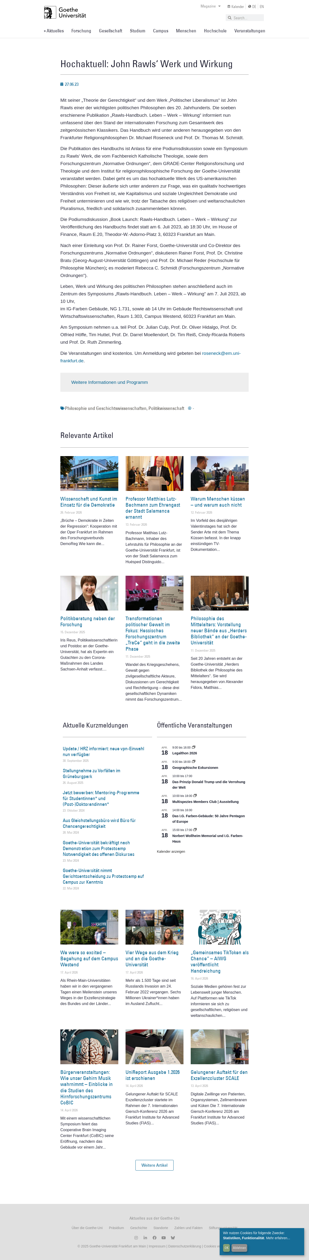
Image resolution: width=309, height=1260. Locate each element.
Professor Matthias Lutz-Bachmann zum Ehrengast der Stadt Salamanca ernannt (153, 507)
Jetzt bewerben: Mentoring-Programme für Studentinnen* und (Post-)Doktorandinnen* (101, 798)
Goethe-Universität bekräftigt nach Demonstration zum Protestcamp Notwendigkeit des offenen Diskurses (98, 848)
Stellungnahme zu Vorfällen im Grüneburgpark (91, 773)
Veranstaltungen (249, 31)
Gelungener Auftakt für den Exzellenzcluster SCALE (219, 1075)
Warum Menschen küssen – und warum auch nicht (218, 501)
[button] (154, 1165)
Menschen (186, 31)
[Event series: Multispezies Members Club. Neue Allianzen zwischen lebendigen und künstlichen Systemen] (195, 796)
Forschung (81, 31)
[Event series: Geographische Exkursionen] (193, 762)
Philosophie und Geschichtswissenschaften (106, 408)
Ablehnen (239, 1247)
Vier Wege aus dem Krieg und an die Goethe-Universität (152, 958)
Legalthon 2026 (184, 753)
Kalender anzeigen (171, 851)
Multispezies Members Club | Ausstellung (205, 802)
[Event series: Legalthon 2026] (193, 747)
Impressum (156, 1246)
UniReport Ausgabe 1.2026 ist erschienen (153, 1075)
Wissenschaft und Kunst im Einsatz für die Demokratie (88, 501)
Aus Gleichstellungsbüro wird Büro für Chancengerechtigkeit (99, 823)
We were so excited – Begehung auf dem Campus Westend (89, 958)
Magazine (211, 6)
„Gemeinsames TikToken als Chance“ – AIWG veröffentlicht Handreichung (220, 961)
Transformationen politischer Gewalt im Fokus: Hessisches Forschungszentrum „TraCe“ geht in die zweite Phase (153, 633)
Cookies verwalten (217, 1246)
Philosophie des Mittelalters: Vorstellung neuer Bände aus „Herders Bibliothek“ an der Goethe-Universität (219, 630)
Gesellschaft (110, 31)
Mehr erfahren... (278, 1238)
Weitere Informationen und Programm (109, 382)
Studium (137, 31)
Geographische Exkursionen (195, 768)
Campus (160, 31)
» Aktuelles (54, 31)
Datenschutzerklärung (184, 1246)
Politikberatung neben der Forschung (87, 621)
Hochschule (215, 31)
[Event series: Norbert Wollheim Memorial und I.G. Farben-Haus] (195, 830)
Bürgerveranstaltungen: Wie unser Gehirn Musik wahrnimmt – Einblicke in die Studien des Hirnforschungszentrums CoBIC (86, 1087)
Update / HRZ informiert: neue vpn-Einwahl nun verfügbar (103, 751)
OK (227, 1247)
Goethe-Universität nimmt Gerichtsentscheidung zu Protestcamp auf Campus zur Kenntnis (103, 876)
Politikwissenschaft (166, 408)
